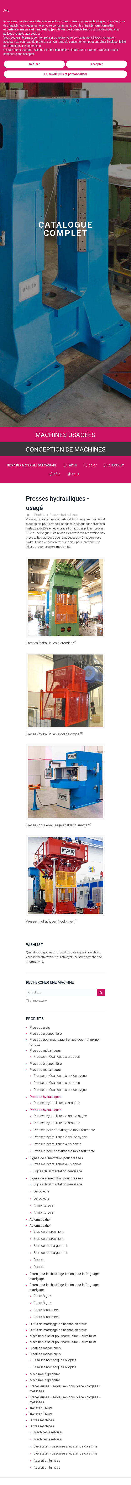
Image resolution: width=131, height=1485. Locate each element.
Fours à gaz (42, 1296)
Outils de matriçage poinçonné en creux (58, 1324)
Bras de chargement (48, 1232)
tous (75, 474)
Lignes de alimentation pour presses (56, 1158)
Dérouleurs (41, 1191)
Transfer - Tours (41, 1408)
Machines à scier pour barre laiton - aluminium (63, 1336)
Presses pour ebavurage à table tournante (58, 825)
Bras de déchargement (50, 1246)
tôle (57, 474)
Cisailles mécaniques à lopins (55, 1360)
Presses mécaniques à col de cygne (60, 1076)
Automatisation (40, 1220)
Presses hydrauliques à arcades (51, 643)
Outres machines (42, 1420)
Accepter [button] (96, 64)
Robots (39, 1260)
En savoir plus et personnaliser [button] (65, 74)
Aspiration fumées (47, 1460)
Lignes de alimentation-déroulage (58, 1171)
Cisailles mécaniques (45, 1348)
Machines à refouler (48, 1432)
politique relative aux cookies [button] (22, 33)
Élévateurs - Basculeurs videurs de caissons (65, 1446)
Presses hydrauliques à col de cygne (54, 734)
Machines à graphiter (45, 1374)
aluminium (116, 465)
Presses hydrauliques (46, 1097)
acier (93, 465)
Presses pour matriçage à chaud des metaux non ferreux (65, 1042)
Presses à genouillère (46, 1034)
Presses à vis (40, 1028)
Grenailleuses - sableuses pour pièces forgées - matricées (65, 1388)
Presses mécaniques (45, 1051)
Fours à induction (46, 1310)
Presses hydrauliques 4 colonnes (52, 921)
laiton (72, 465)
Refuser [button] (34, 64)
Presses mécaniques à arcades (57, 1057)
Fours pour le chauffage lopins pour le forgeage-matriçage (65, 1276)
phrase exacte (36, 1000)
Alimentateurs (44, 1205)
